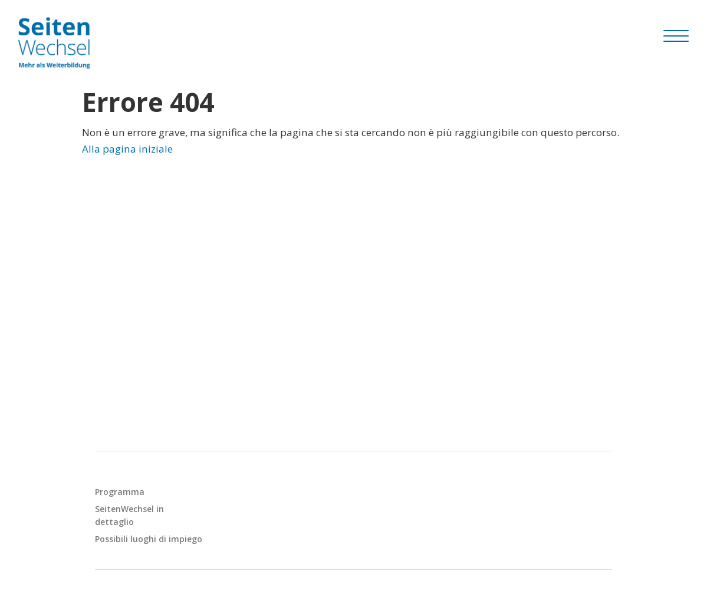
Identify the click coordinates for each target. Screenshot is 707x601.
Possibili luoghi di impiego (148, 538)
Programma (119, 491)
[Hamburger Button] (676, 35)
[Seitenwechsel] (56, 43)
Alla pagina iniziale (127, 149)
